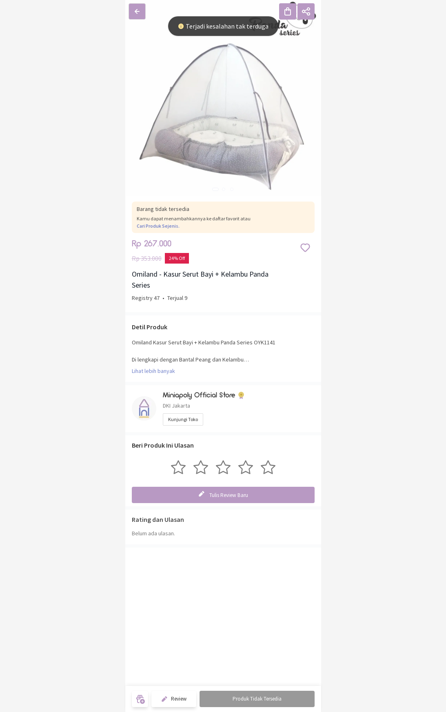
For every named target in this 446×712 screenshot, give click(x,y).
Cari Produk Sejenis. (158, 226)
